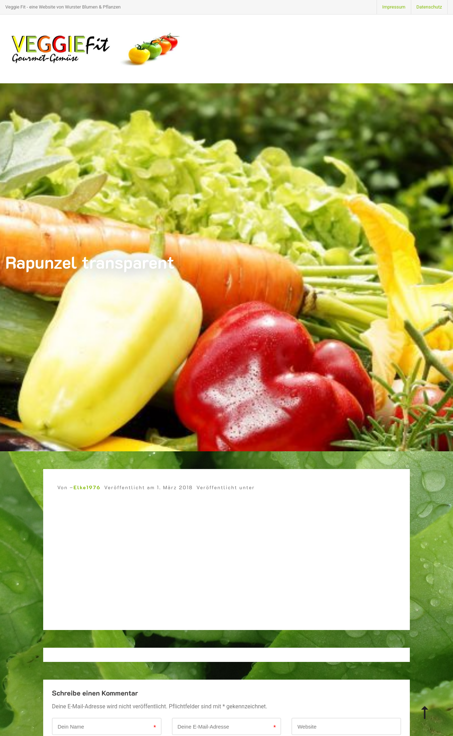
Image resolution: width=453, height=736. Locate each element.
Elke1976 (87, 487)
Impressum (393, 7)
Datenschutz (429, 7)
